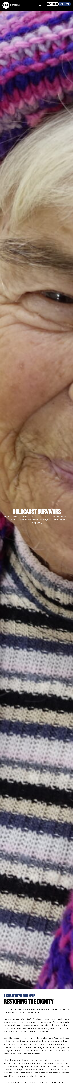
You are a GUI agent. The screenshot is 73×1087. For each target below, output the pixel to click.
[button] (40, 4)
